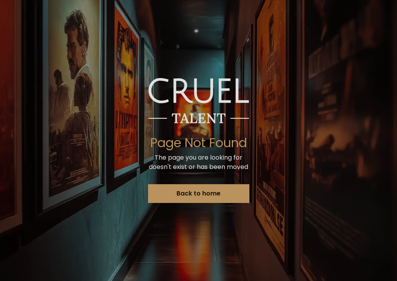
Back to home (198, 193)
